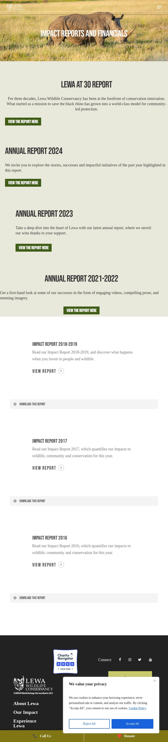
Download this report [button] (29, 404)
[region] (111, 705)
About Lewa (26, 728)
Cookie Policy (137, 708)
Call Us (42, 736)
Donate (126, 736)
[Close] (154, 680)
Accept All (132, 723)
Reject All (89, 723)
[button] (159, 7)
